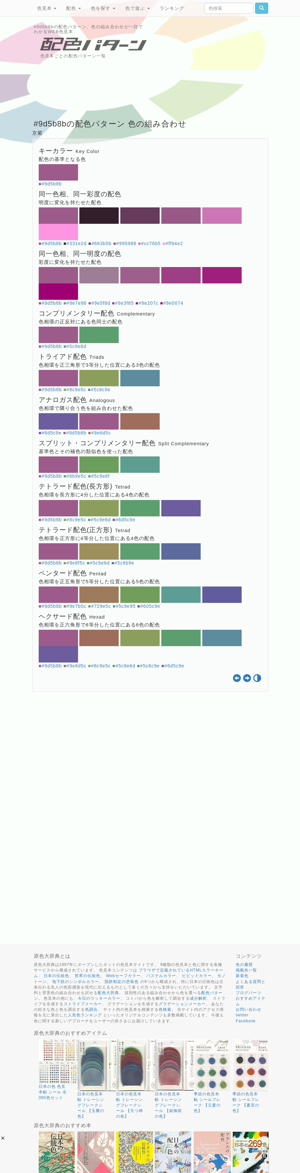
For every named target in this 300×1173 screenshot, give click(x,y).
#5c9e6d (77, 346)
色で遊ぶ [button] (137, 8)
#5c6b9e (124, 563)
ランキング (172, 8)
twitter (242, 1015)
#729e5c (101, 606)
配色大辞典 (108, 992)
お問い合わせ (248, 1009)
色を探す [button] (103, 8)
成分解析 (198, 998)
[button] (2, 1138)
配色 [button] (73, 8)
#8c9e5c (76, 389)
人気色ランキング (85, 1015)
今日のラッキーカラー (99, 998)
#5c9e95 (126, 606)
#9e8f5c (76, 563)
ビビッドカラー (197, 975)
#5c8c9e (100, 389)
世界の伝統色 (87, 975)
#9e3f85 (124, 303)
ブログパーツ (248, 992)
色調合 (91, 1009)
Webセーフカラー (123, 975)
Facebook (246, 1021)
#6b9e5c (77, 476)
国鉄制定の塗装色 (122, 981)
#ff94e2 (174, 243)
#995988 (126, 243)
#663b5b (101, 243)
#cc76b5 (151, 243)
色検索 (165, 1009)
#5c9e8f (100, 476)
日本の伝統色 (56, 975)
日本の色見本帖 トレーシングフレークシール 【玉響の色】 (90, 1105)
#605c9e (150, 606)
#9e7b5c (77, 606)
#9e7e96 (77, 303)
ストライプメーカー (83, 1004)
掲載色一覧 (246, 970)
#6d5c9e (52, 432)
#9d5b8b (52, 183)
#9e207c (149, 303)
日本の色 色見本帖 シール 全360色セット (53, 1092)
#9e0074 (173, 303)
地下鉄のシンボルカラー (75, 981)
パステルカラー (161, 975)
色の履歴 (244, 964)
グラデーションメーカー (182, 1004)
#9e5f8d (100, 303)
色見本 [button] (47, 8)
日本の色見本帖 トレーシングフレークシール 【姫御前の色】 (168, 1105)
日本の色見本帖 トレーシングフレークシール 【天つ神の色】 (129, 1105)
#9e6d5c (101, 432)
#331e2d (77, 243)
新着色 (242, 975)
